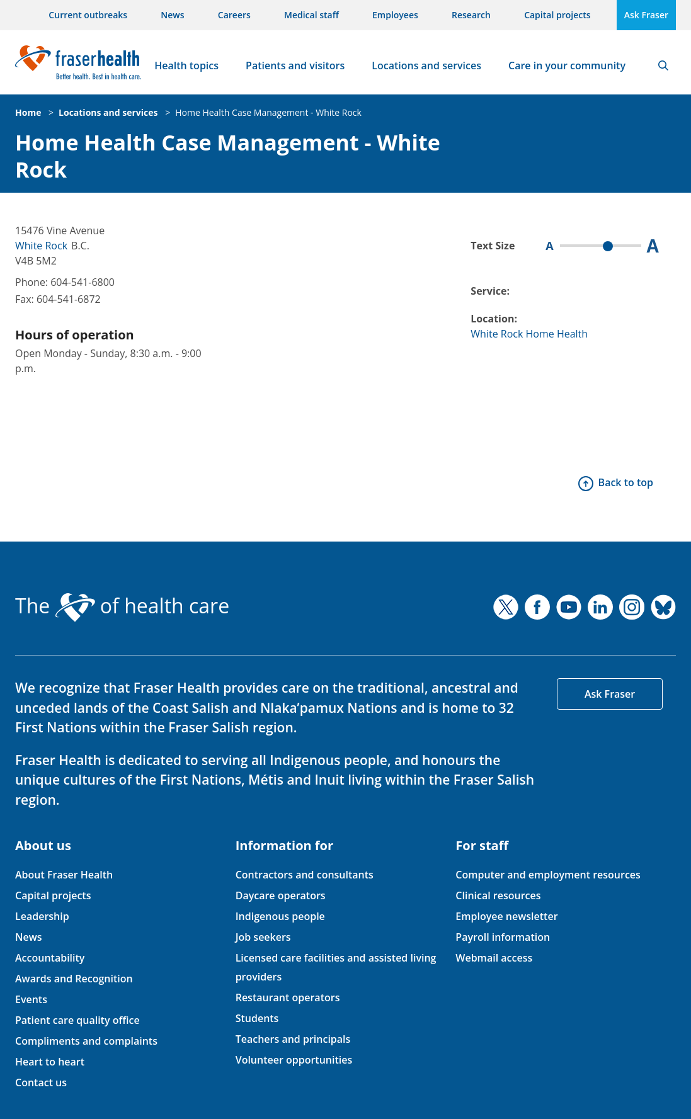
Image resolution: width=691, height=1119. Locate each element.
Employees (395, 15)
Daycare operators (281, 895)
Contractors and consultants (305, 875)
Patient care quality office (77, 1020)
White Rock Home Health (529, 334)
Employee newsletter (506, 916)
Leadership (42, 916)
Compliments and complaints (86, 1041)
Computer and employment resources (548, 875)
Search (663, 65)
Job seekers (263, 937)
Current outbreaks (88, 15)
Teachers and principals (293, 1039)
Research (471, 15)
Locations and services (426, 65)
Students (257, 1018)
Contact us (41, 1082)
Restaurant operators (288, 997)
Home (28, 112)
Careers (234, 15)
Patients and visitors (295, 65)
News (172, 15)
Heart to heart (49, 1062)
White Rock (41, 246)
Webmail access (493, 958)
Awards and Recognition (74, 979)
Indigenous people (280, 916)
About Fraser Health (64, 875)
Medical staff (311, 15)
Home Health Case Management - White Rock (268, 112)
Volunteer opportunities (294, 1060)
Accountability (49, 958)
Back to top (625, 482)
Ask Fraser (646, 15)
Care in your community (566, 65)
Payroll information (502, 937)
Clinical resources (497, 895)
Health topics (186, 65)
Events (31, 999)
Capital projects (557, 15)
